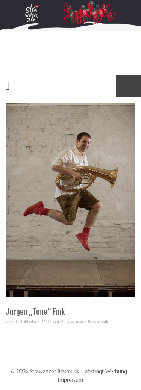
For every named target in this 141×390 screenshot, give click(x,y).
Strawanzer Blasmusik (55, 371)
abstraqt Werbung (106, 371)
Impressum (70, 379)
